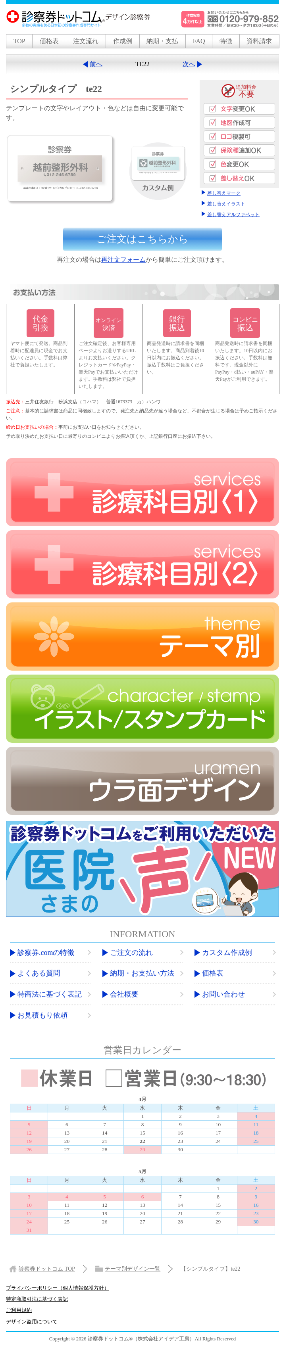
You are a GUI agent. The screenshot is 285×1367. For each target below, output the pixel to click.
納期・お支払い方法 (142, 973)
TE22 (142, 64)
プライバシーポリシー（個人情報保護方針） (57, 1288)
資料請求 (259, 41)
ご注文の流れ (131, 952)
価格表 (49, 41)
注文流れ (85, 41)
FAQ (199, 41)
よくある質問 (38, 973)
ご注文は (142, 239)
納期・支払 (162, 41)
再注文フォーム (123, 259)
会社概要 (124, 994)
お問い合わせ (223, 994)
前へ (96, 64)
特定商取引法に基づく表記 (37, 1299)
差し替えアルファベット (233, 214)
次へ (189, 64)
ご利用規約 (19, 1310)
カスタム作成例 (227, 952)
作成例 (122, 41)
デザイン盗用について (32, 1322)
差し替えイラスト (226, 204)
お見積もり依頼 (42, 1015)
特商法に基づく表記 (49, 994)
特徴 (226, 41)
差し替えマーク (224, 193)
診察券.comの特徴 (46, 952)
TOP (19, 41)
